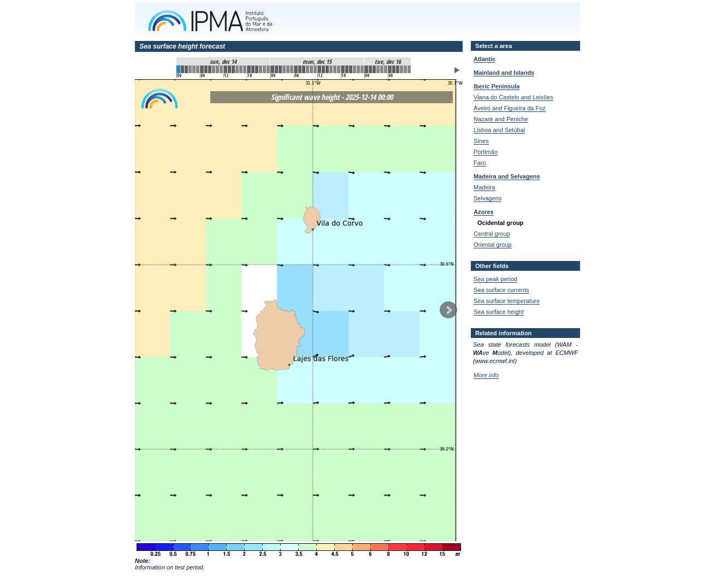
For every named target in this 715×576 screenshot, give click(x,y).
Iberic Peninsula (496, 86)
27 (284, 69)
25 (276, 69)
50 (374, 69)
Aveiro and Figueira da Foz (510, 108)
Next (448, 310)
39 (331, 69)
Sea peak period (495, 279)
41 (338, 69)
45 (354, 69)
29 (291, 69)
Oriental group (493, 244)
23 (268, 69)
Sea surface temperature (507, 301)
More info (486, 375)
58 (405, 69)
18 (249, 69)
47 (362, 69)
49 (370, 69)
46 (358, 69)
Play (457, 70)
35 (315, 69)
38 (327, 69)
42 (343, 69)
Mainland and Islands (504, 72)
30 (296, 69)
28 (287, 69)
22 (264, 69)
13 (229, 69)
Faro (480, 162)
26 (280, 69)
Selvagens (487, 198)
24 (272, 69)
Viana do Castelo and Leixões (513, 97)
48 (366, 69)
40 (334, 69)
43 (346, 69)
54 (390, 69)
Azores (484, 212)
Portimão (486, 152)
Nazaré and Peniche (501, 119)
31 (300, 69)
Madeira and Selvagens (507, 176)
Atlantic (484, 59)
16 (241, 69)
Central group (492, 233)
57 (401, 69)
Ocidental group (500, 222)
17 (244, 69)
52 (381, 69)
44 (350, 69)
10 (217, 69)
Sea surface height (499, 311)
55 (393, 69)
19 (253, 69)
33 (307, 69)
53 (385, 69)
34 (311, 69)
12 (225, 69)
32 (303, 69)
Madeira (484, 187)
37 (323, 69)
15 (237, 69)
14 (233, 69)
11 (221, 69)
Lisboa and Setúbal (499, 130)
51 (378, 69)
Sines (481, 141)
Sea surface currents (501, 290)
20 (256, 69)
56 (397, 69)
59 (409, 69)
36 (319, 69)
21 (260, 69)
